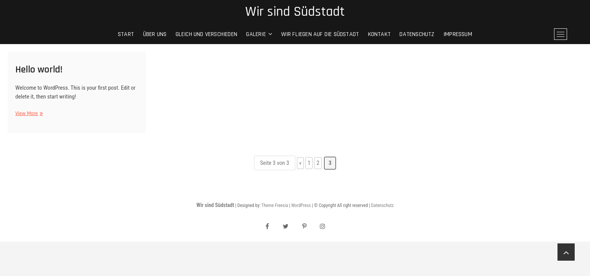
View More (28, 114)
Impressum (457, 34)
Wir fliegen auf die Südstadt (320, 34)
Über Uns (155, 34)
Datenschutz (416, 34)
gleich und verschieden (206, 34)
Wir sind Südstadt (295, 11)
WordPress (301, 205)
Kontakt (379, 34)
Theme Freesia (274, 205)
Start (126, 34)
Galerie (256, 34)
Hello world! (38, 69)
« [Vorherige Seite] (300, 162)
